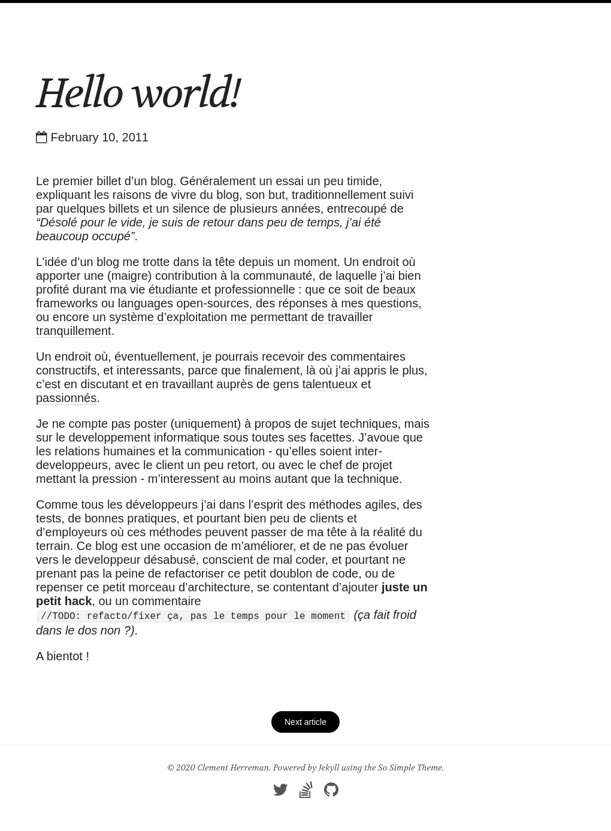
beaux (399, 289)
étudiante (173, 289)
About (300, 14)
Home (208, 14)
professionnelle (254, 289)
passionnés (66, 397)
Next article (305, 721)
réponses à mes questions (348, 303)
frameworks (67, 303)
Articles (253, 14)
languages (145, 303)
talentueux (330, 384)
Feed (342, 14)
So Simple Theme (410, 766)
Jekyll (329, 766)
